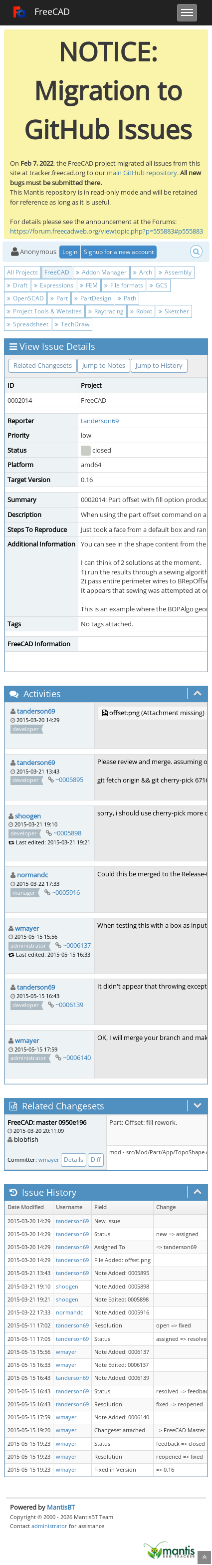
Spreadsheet (27, 324)
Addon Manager (101, 272)
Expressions (53, 285)
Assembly (175, 272)
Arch (142, 272)
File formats (123, 285)
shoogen (28, 815)
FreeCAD (41, 12)
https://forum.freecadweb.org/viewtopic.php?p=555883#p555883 (106, 231)
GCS (159, 285)
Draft (17, 285)
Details (73, 1159)
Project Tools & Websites (44, 311)
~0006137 (77, 945)
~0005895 (69, 779)
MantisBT (61, 1507)
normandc (32, 874)
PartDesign (92, 298)
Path (127, 298)
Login (69, 252)
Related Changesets (42, 365)
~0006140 (77, 1057)
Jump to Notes (103, 365)
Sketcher (174, 311)
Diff (96, 1159)
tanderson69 (100, 420)
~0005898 (67, 832)
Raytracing (106, 311)
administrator (49, 1526)
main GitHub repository (142, 172)
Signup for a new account (119, 252)
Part (59, 298)
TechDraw (72, 324)
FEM (89, 285)
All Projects (22, 272)
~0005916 (66, 892)
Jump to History (159, 365)
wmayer (27, 928)
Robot (141, 311)
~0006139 (69, 1004)
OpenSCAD (25, 298)
